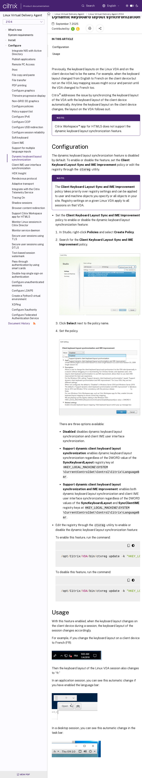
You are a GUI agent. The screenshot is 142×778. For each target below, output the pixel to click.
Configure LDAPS (22, 290)
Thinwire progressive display (28, 95)
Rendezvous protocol (24, 178)
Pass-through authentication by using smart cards (25, 265)
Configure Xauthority (24, 309)
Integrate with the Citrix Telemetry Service (26, 191)
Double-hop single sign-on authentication (27, 275)
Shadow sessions (22, 202)
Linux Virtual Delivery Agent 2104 (106, 14)
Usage (58, 53)
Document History (22, 323)
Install (12, 40)
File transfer (19, 80)
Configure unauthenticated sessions (28, 284)
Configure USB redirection (27, 127)
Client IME (18, 142)
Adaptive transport (23, 183)
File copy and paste (23, 75)
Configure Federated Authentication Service (25, 316)
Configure (14, 45)
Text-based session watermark (23, 254)
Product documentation (31, 6)
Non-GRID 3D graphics (25, 101)
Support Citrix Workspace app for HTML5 (27, 215)
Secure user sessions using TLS (28, 237)
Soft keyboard (20, 137)
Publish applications (24, 59)
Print (14, 69)
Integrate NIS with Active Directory (27, 52)
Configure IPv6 (21, 116)
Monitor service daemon (26, 230)
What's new (15, 29)
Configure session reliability (28, 132)
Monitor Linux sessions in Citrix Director (26, 223)
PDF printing (19, 85)
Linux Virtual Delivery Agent (69, 14)
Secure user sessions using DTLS (28, 246)
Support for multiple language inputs (23, 150)
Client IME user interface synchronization (26, 166)
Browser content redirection (28, 208)
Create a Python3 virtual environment (26, 297)
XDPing (16, 304)
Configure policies (22, 106)
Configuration (62, 47)
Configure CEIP (21, 121)
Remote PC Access (23, 64)
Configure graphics (23, 90)
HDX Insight (19, 173)
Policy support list (22, 111)
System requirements (20, 35)
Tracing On (18, 197)
